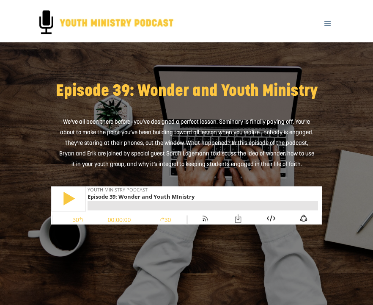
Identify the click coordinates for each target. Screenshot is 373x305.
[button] (327, 18)
